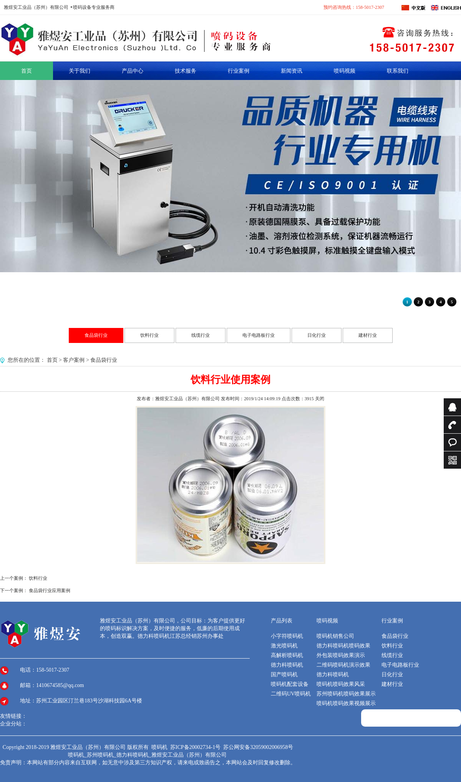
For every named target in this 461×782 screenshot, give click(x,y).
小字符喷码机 (287, 636)
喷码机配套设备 (289, 684)
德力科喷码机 (287, 665)
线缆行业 (200, 335)
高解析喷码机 (287, 655)
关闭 (319, 398)
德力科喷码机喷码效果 (343, 646)
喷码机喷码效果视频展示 (346, 703)
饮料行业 (149, 335)
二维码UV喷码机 (291, 694)
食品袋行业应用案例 (49, 590)
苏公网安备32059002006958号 (258, 747)
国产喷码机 (284, 674)
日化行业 (316, 335)
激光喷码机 (284, 646)
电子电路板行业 (258, 335)
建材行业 (367, 335)
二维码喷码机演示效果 (343, 665)
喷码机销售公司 (335, 636)
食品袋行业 (96, 335)
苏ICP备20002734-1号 (196, 747)
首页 (52, 360)
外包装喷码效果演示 (341, 655)
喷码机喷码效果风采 (341, 684)
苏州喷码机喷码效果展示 (346, 694)
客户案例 (74, 360)
